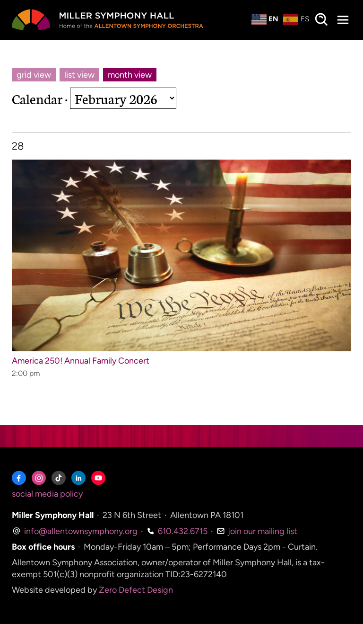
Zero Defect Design (136, 590)
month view (130, 75)
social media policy (47, 494)
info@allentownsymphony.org (75, 531)
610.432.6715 (177, 531)
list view (79, 75)
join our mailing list (256, 531)
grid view (34, 75)
